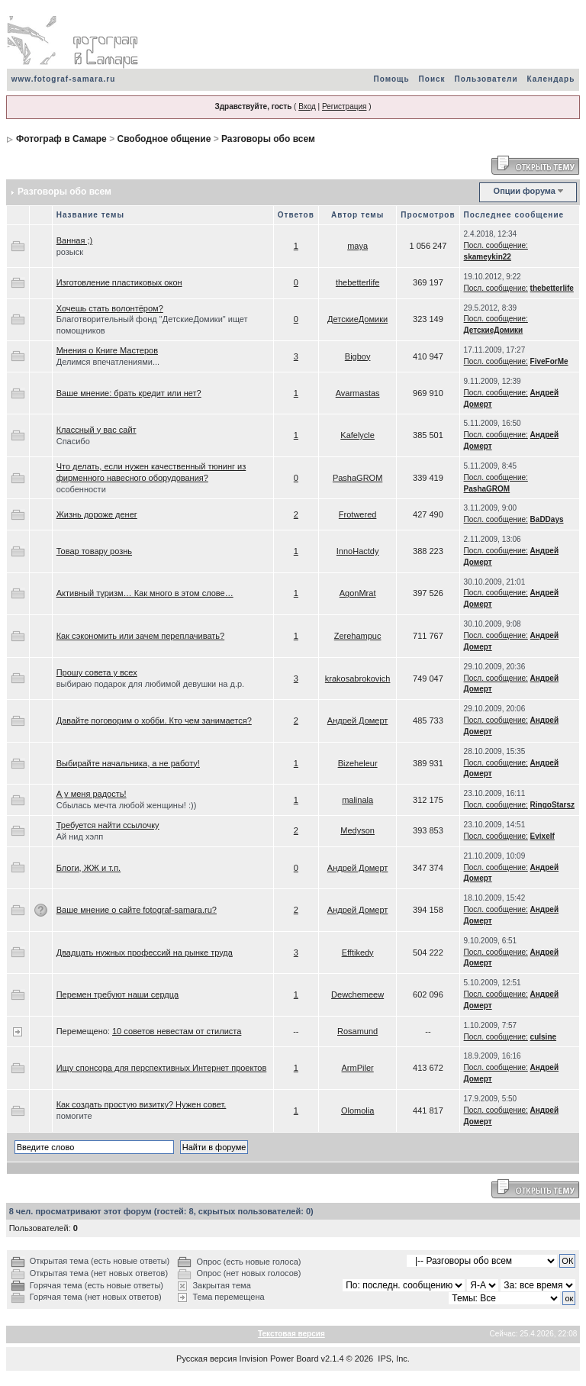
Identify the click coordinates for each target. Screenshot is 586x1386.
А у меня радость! (91, 793)
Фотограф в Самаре (61, 139)
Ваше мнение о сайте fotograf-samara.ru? (136, 909)
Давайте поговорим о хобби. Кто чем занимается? (154, 720)
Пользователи (486, 79)
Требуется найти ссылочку (107, 825)
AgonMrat (358, 593)
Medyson (357, 830)
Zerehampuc (358, 635)
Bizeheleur (358, 763)
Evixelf (542, 836)
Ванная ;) (74, 240)
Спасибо (73, 441)
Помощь (391, 79)
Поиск (432, 79)
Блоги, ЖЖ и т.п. (88, 867)
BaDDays (547, 519)
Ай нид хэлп (79, 836)
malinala (357, 799)
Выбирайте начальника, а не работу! (128, 763)
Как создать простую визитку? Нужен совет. (141, 1104)
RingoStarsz (552, 805)
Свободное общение (164, 139)
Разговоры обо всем (268, 139)
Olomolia (357, 1110)
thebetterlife (357, 282)
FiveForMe (549, 361)
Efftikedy (358, 952)
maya (357, 245)
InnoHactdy (357, 551)
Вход (307, 106)
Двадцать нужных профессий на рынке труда (144, 952)
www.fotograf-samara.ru (63, 79)
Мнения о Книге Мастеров (107, 350)
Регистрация (344, 106)
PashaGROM (357, 477)
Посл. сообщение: (496, 245)
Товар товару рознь (94, 551)
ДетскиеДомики (357, 319)
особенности (81, 489)
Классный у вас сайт (96, 429)
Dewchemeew (357, 994)
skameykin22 (487, 257)
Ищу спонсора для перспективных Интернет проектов (161, 1067)
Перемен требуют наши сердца (117, 994)
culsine (543, 1037)
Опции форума (524, 190)
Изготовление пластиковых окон (119, 282)
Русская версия (206, 1358)
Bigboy (358, 356)
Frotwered (358, 514)
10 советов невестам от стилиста (176, 1031)
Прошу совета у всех (96, 672)
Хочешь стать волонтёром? (109, 308)
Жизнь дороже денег (96, 514)
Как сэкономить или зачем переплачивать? (140, 635)
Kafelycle (357, 435)
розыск (69, 251)
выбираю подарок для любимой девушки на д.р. (150, 683)
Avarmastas (358, 393)
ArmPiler (358, 1067)
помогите (74, 1115)
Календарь (551, 79)
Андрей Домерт (357, 720)
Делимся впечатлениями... (107, 361)
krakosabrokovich (358, 678)
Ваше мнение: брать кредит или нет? (128, 393)
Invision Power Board (279, 1358)
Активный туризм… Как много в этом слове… (144, 593)
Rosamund (357, 1031)
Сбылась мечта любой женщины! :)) (126, 805)
